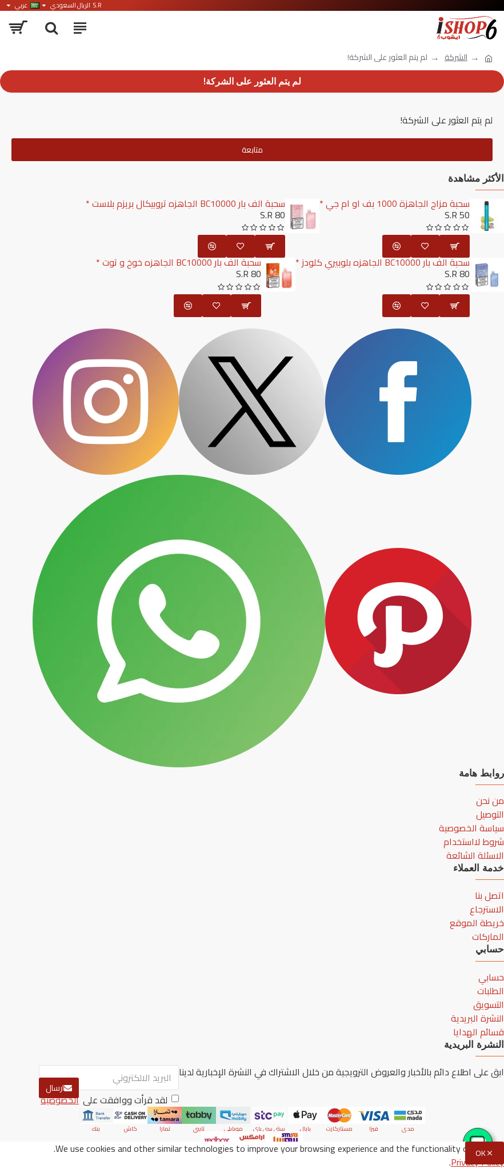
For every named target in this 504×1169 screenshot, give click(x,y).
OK (480, 1153)
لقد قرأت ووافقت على (109, 1100)
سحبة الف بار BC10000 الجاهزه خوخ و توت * (178, 263)
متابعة (252, 149)
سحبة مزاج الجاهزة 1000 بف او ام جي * (394, 204)
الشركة (456, 57)
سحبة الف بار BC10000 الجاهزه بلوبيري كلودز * (382, 263)
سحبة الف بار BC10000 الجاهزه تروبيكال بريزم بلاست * (185, 204)
